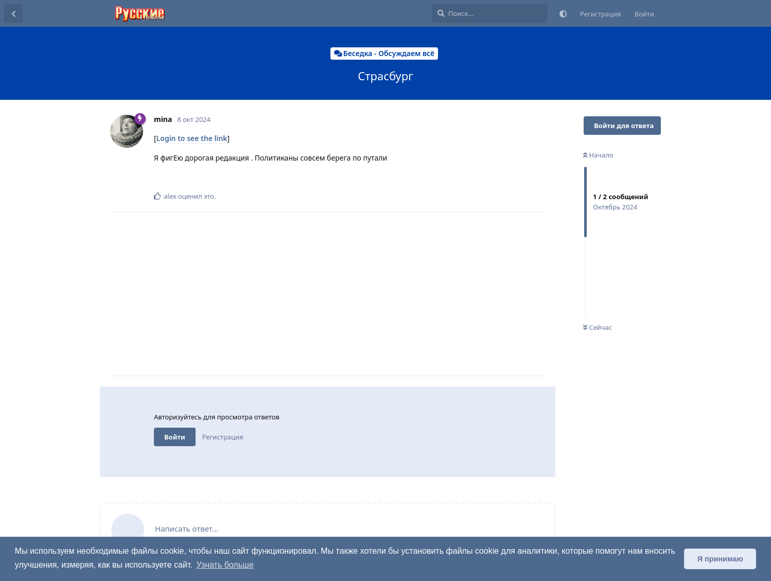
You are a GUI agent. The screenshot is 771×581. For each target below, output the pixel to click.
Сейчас (597, 327)
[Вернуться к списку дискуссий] (13, 13)
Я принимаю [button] (720, 559)
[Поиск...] (490, 13)
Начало (598, 155)
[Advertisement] (349, 294)
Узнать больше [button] (225, 564)
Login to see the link (191, 138)
